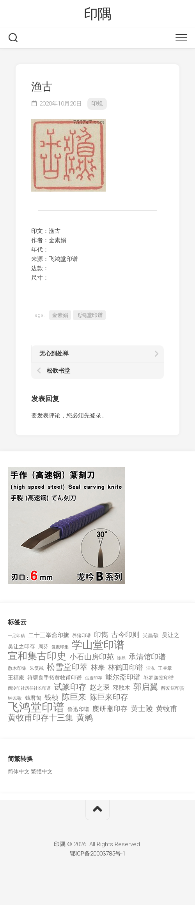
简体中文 (19, 771)
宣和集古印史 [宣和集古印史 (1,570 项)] (37, 655)
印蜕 (97, 103)
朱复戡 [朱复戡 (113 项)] (37, 668)
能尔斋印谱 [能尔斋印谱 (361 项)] (122, 677)
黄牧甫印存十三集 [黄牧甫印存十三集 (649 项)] (40, 717)
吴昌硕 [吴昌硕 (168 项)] (150, 635)
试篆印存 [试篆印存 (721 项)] (70, 687)
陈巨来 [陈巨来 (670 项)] (74, 697)
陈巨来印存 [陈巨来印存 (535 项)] (108, 697)
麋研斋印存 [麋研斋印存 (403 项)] (110, 708)
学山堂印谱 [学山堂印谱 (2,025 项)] (98, 645)
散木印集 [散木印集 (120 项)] (17, 668)
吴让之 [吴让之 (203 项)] (170, 635)
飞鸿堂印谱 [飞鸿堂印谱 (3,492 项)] (36, 707)
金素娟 (60, 315)
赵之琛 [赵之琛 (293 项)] (100, 687)
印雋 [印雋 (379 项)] (101, 634)
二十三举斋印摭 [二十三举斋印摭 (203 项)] (48, 635)
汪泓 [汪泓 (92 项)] (150, 668)
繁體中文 (42, 771)
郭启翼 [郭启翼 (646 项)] (145, 687)
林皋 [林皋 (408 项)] (98, 667)
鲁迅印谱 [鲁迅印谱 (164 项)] (78, 709)
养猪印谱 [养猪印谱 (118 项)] (81, 635)
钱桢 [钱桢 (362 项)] (51, 697)
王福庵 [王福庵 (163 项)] (16, 677)
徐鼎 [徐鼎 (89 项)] (121, 657)
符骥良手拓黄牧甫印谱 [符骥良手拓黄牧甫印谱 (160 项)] (54, 677)
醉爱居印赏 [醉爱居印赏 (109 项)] (172, 688)
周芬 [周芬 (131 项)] (43, 647)
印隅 (98, 14)
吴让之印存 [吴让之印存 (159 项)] (21, 646)
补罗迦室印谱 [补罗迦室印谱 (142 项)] (159, 678)
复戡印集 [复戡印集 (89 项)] (60, 647)
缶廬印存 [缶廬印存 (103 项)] (93, 678)
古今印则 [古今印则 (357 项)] (125, 635)
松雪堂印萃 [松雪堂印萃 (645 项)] (67, 667)
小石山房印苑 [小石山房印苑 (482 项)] (91, 657)
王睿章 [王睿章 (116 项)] (165, 668)
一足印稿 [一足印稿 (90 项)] (16, 635)
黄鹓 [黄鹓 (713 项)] (84, 717)
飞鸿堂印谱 (89, 315)
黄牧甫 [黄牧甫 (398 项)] (166, 708)
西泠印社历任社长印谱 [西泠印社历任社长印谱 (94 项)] (29, 688)
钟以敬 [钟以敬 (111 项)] (15, 698)
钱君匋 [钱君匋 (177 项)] (33, 698)
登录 (95, 415)
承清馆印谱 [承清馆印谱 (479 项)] (147, 657)
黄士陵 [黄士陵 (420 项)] (142, 708)
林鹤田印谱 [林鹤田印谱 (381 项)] (125, 667)
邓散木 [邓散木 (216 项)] (121, 687)
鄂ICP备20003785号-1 (98, 853)
